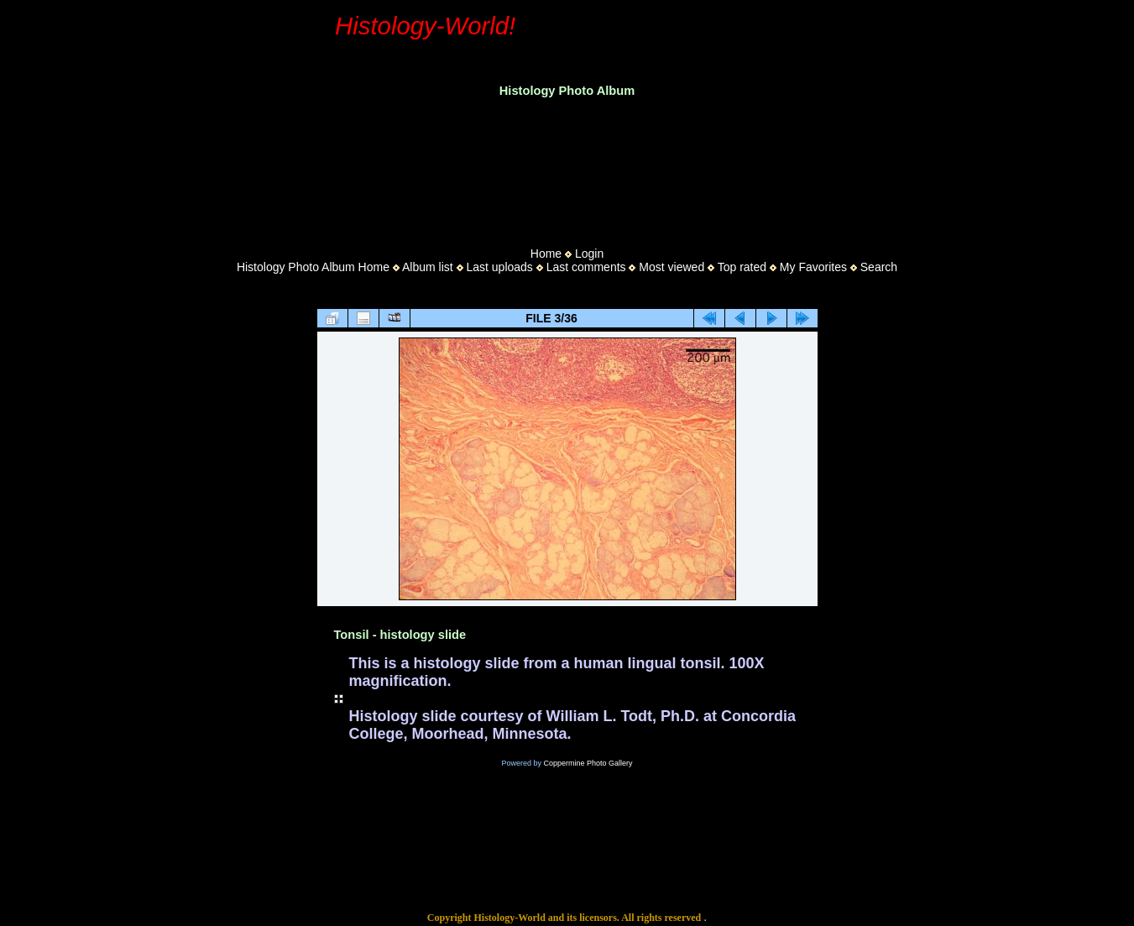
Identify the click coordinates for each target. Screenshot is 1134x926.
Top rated (742, 267)
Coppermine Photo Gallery (587, 763)
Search (878, 267)
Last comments (586, 267)
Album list (427, 267)
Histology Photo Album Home (313, 267)
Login (589, 253)
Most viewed (671, 267)
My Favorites (813, 267)
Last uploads (499, 267)
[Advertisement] (567, 167)
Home (546, 253)
